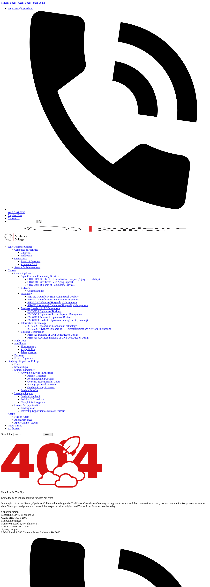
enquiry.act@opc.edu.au (20, 8)
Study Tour (20, 340)
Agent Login (24, 2)
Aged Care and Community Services (40, 276)
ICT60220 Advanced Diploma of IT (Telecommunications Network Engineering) (69, 328)
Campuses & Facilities (26, 249)
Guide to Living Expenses (41, 387)
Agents (11, 413)
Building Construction (32, 331)
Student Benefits (29, 390)
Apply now (14, 428)
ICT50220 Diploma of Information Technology (52, 326)
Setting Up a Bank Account (41, 384)
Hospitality (26, 293)
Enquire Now (15, 215)
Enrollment (20, 343)
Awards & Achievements (27, 267)
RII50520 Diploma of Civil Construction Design (52, 334)
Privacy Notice (29, 352)
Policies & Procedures (32, 399)
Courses (12, 270)
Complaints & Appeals (33, 402)
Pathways (19, 355)
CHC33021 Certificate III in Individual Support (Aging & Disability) (63, 279)
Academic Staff (29, 264)
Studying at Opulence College (23, 361)
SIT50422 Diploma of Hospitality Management (52, 302)
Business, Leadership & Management (40, 308)
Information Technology (33, 323)
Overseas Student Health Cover (43, 381)
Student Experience (24, 369)
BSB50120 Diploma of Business (44, 311)
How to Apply (28, 346)
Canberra (25, 252)
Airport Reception (36, 375)
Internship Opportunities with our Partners (43, 411)
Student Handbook (30, 396)
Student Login (8, 2)
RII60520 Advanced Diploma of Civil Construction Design (58, 337)
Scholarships (21, 367)
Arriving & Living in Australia (37, 372)
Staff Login (39, 2)
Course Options (22, 273)
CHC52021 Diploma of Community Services (51, 284)
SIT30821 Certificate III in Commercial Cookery (53, 296)
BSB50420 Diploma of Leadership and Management (54, 314)
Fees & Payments (23, 358)
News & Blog (15, 425)
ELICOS (25, 287)
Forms (17, 364)
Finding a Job (28, 408)
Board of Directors (30, 261)
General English (35, 290)
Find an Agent (21, 416)
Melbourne (26, 255)
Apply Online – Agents (26, 422)
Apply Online (28, 349)
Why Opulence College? (20, 246)
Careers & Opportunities (27, 405)
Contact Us (14, 218)
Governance (20, 258)
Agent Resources (23, 419)
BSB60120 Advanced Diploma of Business (49, 317)
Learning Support (23, 393)
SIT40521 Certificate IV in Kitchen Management (53, 299)
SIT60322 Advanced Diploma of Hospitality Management (57, 305)
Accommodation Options (40, 378)
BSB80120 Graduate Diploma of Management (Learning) (57, 320)
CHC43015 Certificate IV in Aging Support (50, 282)
